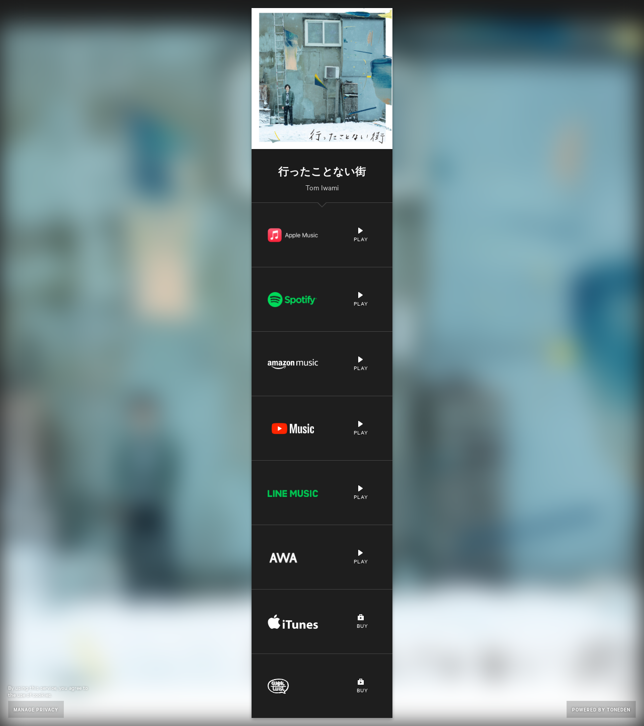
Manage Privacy (36, 709)
